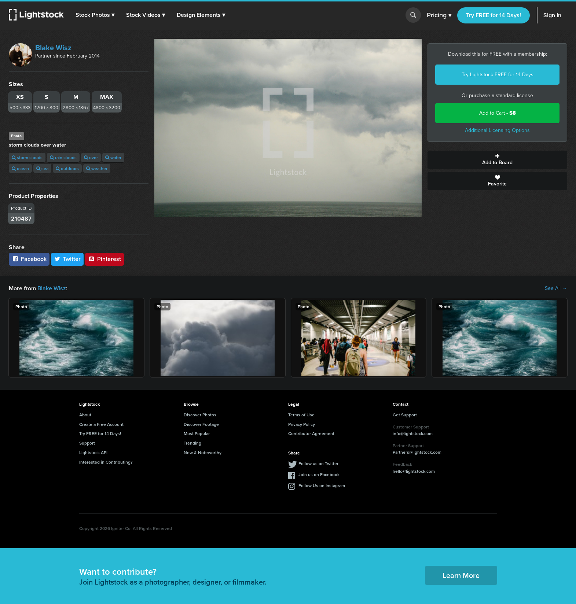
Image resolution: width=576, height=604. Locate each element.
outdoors (67, 168)
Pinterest (104, 259)
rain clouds (63, 157)
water (113, 157)
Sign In (552, 15)
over (91, 157)
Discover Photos (200, 415)
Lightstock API (93, 452)
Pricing (439, 15)
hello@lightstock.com (414, 471)
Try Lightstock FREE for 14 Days (497, 74)
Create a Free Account (101, 424)
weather (96, 168)
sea (42, 168)
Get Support (405, 415)
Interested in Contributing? (106, 462)
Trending (192, 443)
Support (87, 443)
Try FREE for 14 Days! (493, 15)
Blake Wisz (53, 47)
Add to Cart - (497, 113)
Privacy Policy (301, 424)
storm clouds (27, 157)
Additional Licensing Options (497, 130)
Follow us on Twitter (318, 463)
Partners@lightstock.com (417, 452)
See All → (556, 288)
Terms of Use (301, 415)
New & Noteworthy (202, 452)
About (85, 415)
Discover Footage (201, 424)
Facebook (29, 259)
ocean (20, 168)
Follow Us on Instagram (321, 485)
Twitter (67, 259)
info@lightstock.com (413, 433)
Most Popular (197, 433)
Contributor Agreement (311, 433)
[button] (95, 15)
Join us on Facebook (319, 474)
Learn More (461, 575)
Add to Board (497, 160)
